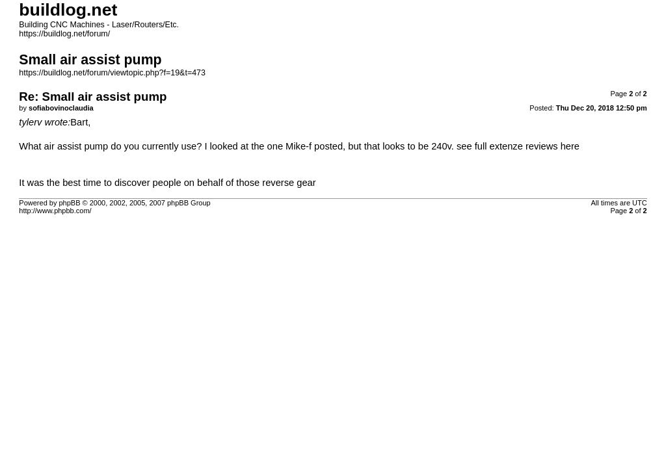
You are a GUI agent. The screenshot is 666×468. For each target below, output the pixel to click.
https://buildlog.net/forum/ (64, 33)
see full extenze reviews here (518, 146)
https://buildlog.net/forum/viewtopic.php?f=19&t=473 (112, 72)
